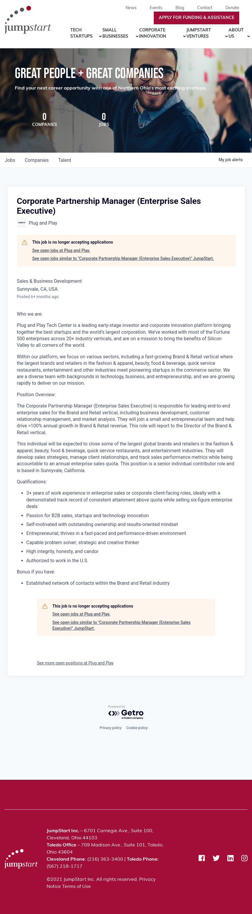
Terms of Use (76, 886)
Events (156, 8)
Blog (179, 8)
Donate (232, 8)
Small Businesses (115, 33)
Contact (204, 8)
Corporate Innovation (152, 33)
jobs (10, 161)
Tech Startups (81, 33)
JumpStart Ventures (198, 33)
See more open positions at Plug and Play (75, 663)
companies (37, 161)
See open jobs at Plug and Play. (61, 251)
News (131, 8)
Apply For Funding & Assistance (196, 18)
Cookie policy (137, 727)
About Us (236, 33)
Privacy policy (110, 727)
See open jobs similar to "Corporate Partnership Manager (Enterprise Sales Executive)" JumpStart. (123, 259)
